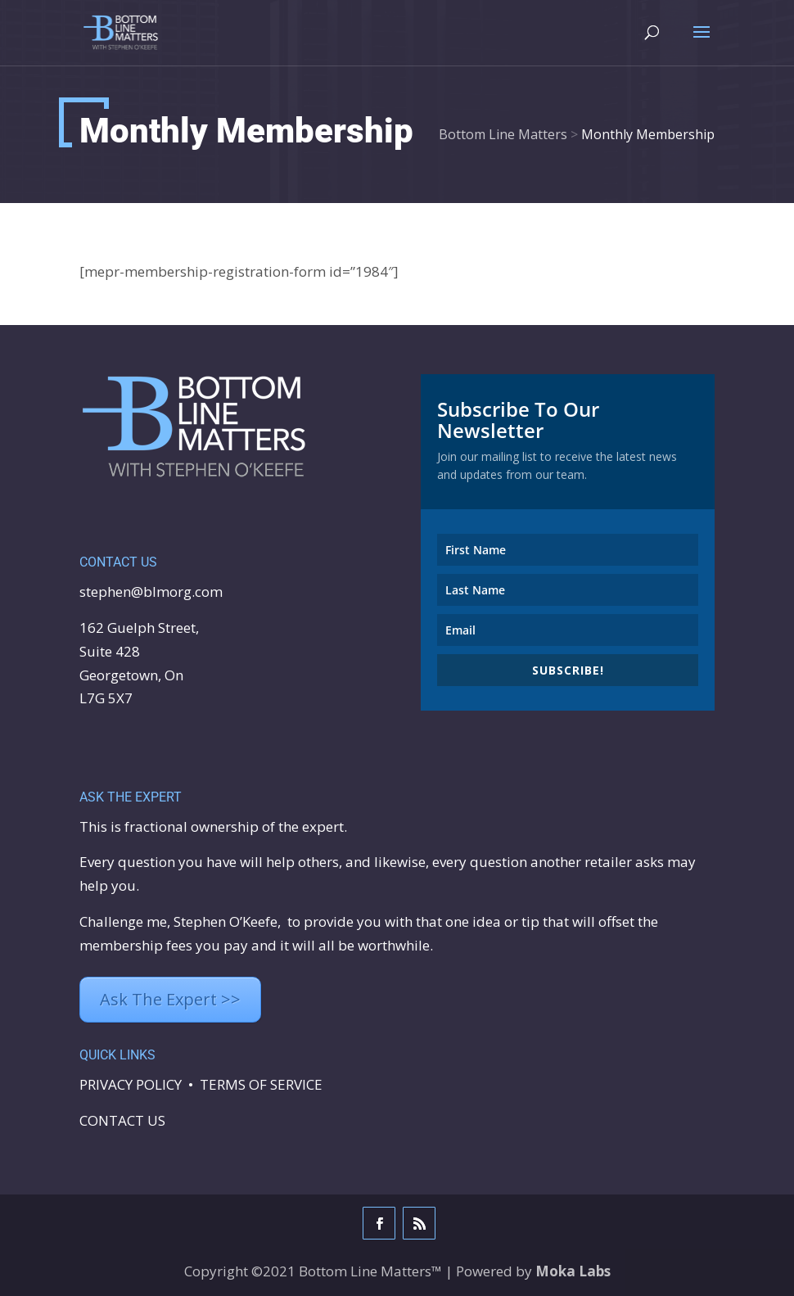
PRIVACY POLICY (130, 1084)
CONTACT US (122, 1120)
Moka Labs (573, 1271)
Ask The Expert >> (170, 999)
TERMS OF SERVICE (261, 1084)
